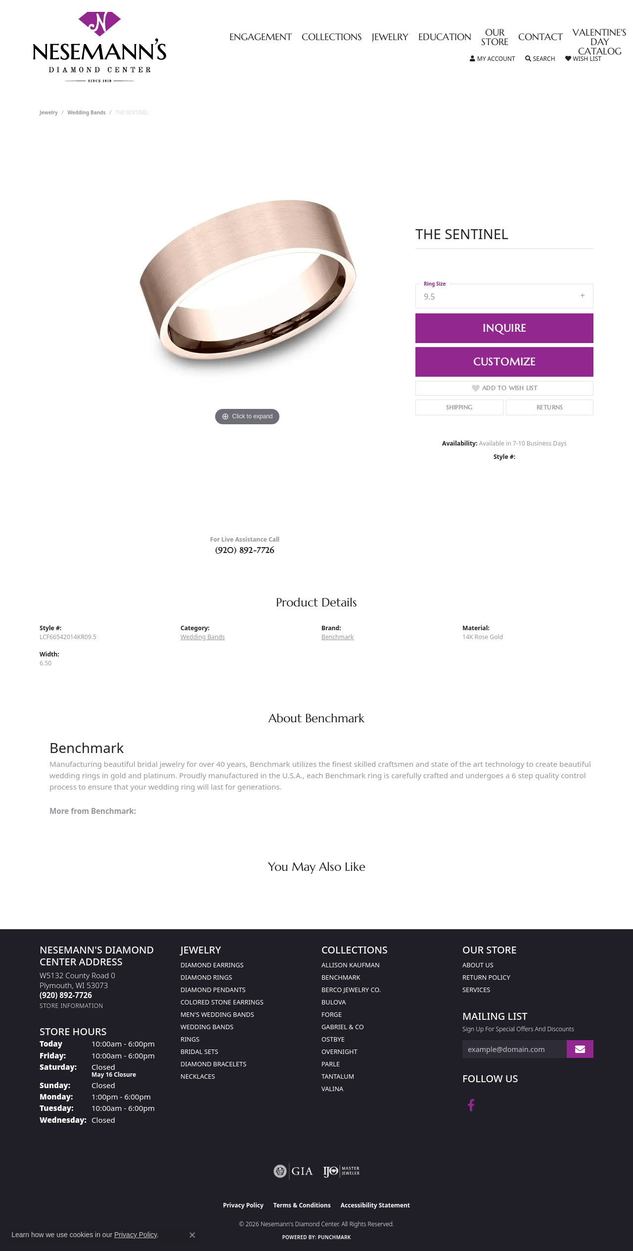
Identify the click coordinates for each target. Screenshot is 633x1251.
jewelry (49, 112)
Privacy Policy (243, 1205)
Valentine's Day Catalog (600, 42)
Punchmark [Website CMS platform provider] (334, 1237)
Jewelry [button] (390, 37)
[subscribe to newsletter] (580, 1049)
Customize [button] (504, 361)
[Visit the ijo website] (341, 1171)
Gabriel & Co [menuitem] (342, 1026)
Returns (550, 407)
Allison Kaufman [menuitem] (350, 964)
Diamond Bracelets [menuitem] (213, 1063)
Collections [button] (332, 37)
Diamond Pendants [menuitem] (213, 989)
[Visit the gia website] (293, 1171)
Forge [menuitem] (331, 1014)
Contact (540, 37)
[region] (247, 329)
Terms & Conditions (302, 1205)
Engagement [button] (260, 37)
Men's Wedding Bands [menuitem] (217, 1014)
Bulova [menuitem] (333, 1002)
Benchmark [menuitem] (340, 977)
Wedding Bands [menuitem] (207, 1026)
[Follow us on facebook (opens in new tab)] (471, 1105)
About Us (478, 964)
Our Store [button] (494, 38)
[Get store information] (71, 1005)
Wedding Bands (87, 112)
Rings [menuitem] (190, 1039)
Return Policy (486, 977)
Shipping (459, 407)
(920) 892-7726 (244, 550)
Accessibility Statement (375, 1205)
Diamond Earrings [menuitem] (212, 964)
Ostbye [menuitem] (333, 1039)
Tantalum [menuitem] (337, 1076)
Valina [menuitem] (332, 1088)
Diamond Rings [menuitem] (206, 977)
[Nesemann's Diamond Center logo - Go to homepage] (130, 47)
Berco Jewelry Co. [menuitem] (351, 989)
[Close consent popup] (192, 1235)
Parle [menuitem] (330, 1063)
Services (476, 989)
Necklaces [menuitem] (198, 1076)
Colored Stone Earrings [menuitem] (222, 1002)
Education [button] (444, 37)
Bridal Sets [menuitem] (199, 1051)
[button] (492, 58)
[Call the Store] (66, 995)
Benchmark (337, 637)
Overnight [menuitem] (339, 1051)
